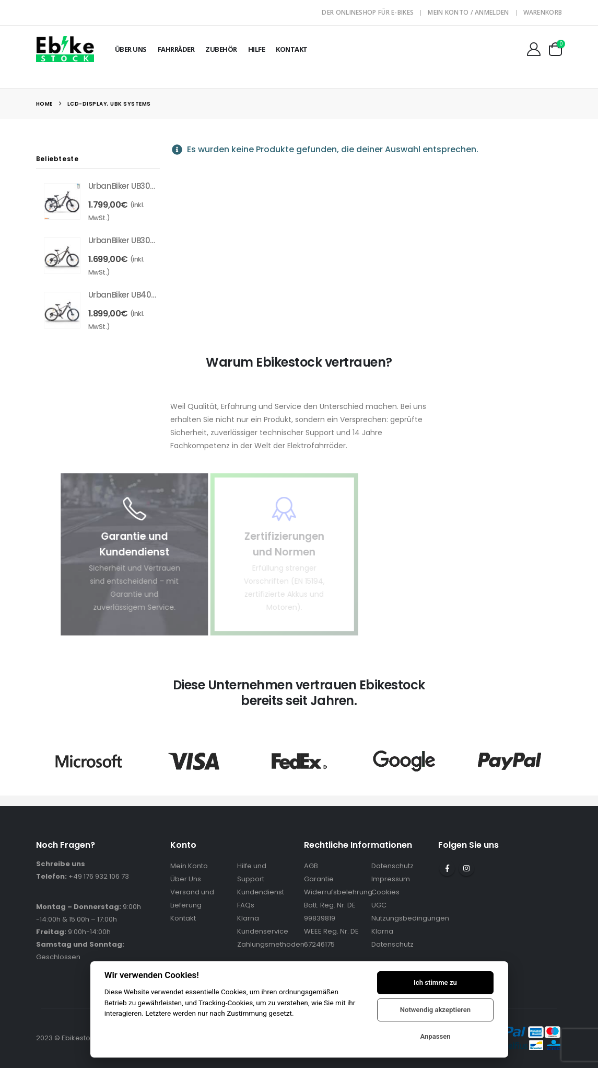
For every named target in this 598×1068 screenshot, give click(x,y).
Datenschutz (392, 866)
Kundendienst (260, 892)
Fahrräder (176, 49)
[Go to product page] (62, 201)
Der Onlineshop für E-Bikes (368, 12)
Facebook (447, 868)
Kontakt (292, 49)
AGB (311, 866)
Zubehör (221, 49)
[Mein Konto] (533, 49)
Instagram (466, 868)
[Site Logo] (65, 49)
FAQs (245, 905)
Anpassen (435, 1036)
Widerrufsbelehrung (338, 892)
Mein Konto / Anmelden (468, 12)
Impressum (390, 879)
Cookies (385, 892)
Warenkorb (542, 12)
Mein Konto (189, 866)
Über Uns (131, 49)
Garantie (319, 879)
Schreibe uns (60, 864)
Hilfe (256, 49)
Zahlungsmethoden (270, 944)
